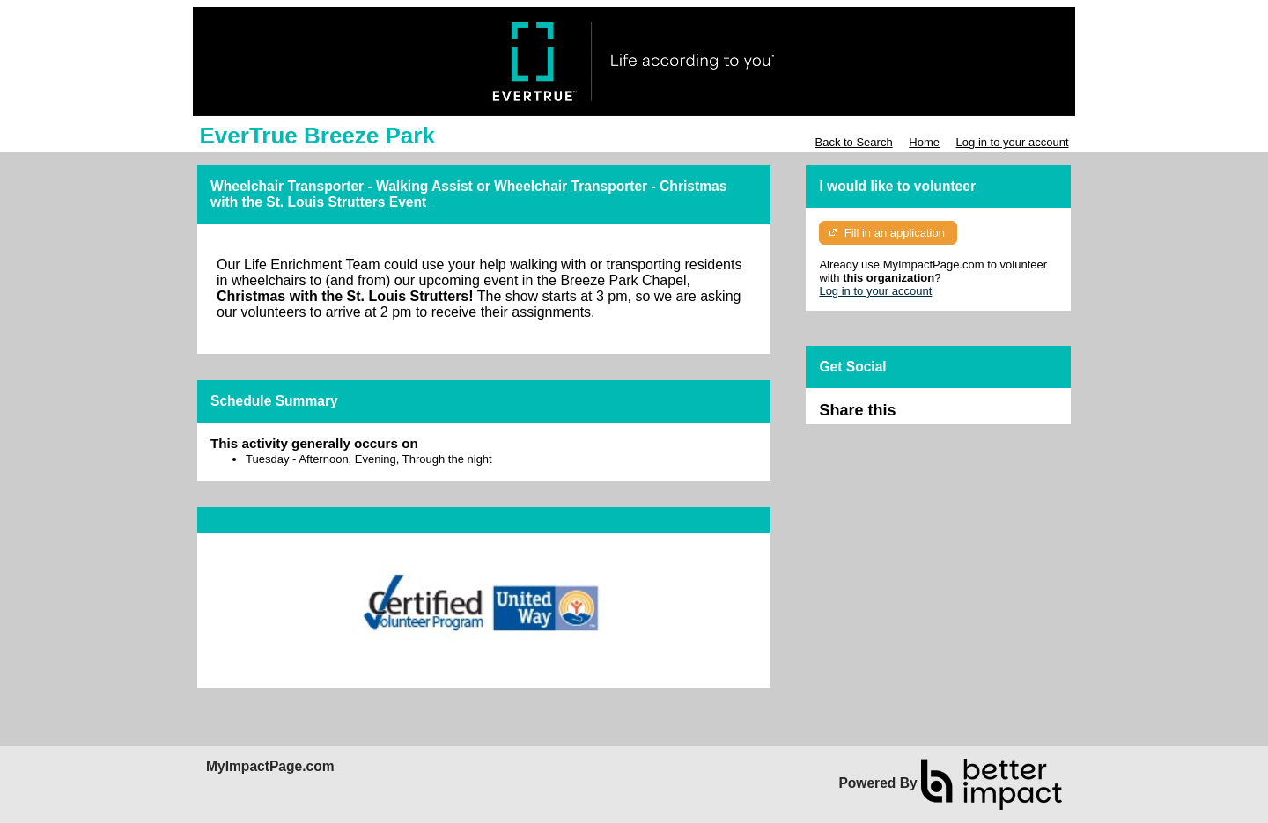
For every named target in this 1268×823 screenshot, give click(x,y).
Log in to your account (1012, 142)
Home (924, 142)
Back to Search (853, 142)
